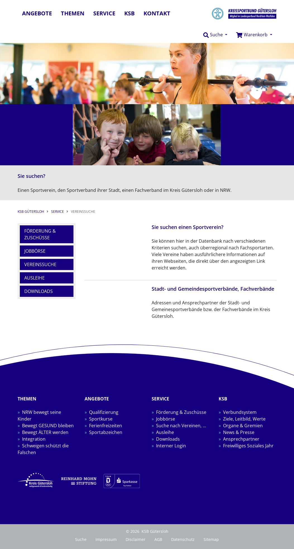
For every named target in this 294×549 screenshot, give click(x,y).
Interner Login (171, 446)
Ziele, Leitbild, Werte (244, 419)
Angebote (37, 13)
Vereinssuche (40, 264)
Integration (34, 439)
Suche (81, 539)
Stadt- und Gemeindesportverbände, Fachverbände (213, 288)
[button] (215, 35)
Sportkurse (101, 419)
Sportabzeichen (105, 432)
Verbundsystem (240, 412)
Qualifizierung (103, 412)
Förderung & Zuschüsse (40, 234)
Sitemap (211, 539)
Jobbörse (35, 251)
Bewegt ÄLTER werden (45, 432)
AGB (158, 539)
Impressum (106, 539)
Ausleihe (34, 278)
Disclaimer (135, 539)
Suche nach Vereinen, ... (181, 426)
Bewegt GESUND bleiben (48, 426)
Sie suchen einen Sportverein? (187, 227)
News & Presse (238, 432)
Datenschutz (183, 539)
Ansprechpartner (241, 439)
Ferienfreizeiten (105, 426)
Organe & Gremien (243, 426)
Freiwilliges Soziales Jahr (248, 446)
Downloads (38, 291)
